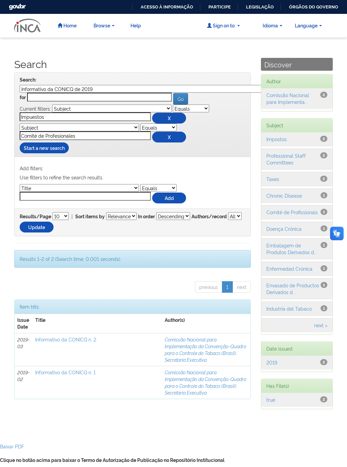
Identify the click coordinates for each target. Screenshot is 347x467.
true (270, 399)
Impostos (276, 139)
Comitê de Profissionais (292, 212)
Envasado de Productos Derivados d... (292, 288)
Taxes (272, 179)
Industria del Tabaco (289, 308)
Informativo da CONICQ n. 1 (65, 372)
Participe (219, 6)
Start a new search (44, 147)
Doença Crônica (284, 228)
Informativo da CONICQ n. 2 (65, 339)
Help (135, 25)
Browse (104, 25)
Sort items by (90, 216)
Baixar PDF (12, 446)
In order (146, 216)
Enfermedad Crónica (289, 268)
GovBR (16, 5)
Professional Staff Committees (286, 158)
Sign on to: (223, 25)
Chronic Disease (284, 195)
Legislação (260, 6)
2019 (271, 362)
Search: (28, 80)
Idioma (272, 25)
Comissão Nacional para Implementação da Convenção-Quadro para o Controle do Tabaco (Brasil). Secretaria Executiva (205, 349)
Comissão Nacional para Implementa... (287, 98)
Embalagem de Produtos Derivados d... (291, 248)
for (23, 97)
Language (308, 25)
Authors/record (209, 216)
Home (67, 25)
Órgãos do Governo (313, 6)
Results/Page (35, 216)
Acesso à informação (167, 6)
